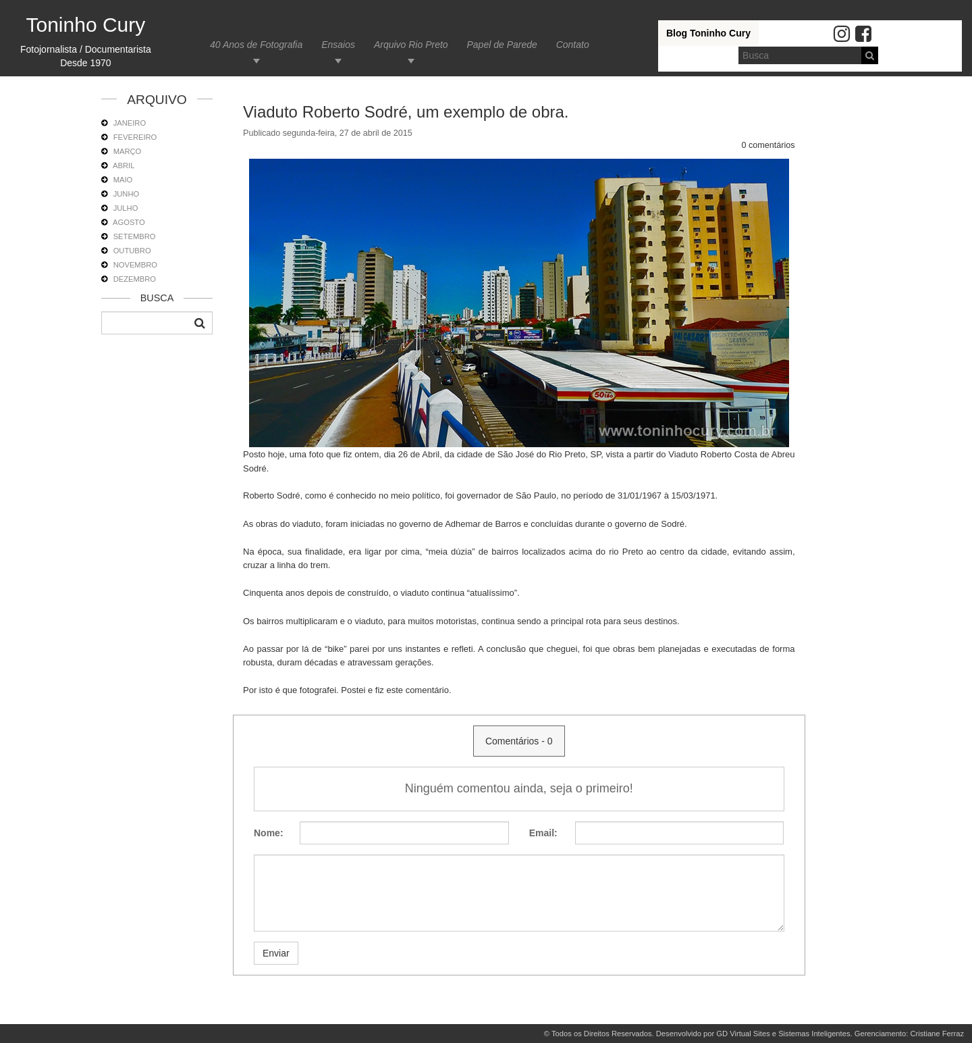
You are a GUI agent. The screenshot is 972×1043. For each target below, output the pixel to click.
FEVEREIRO (135, 137)
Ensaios (338, 44)
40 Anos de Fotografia (256, 44)
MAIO (123, 180)
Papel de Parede (501, 44)
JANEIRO (129, 123)
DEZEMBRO (134, 279)
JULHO (125, 208)
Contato (572, 44)
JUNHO (126, 194)
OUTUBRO (132, 251)
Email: (543, 833)
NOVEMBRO (135, 265)
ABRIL (123, 165)
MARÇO (127, 151)
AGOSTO (129, 222)
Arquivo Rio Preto (411, 44)
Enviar (276, 953)
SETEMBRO (134, 236)
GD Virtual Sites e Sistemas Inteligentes (783, 1033)
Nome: (269, 833)
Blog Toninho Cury (708, 33)
